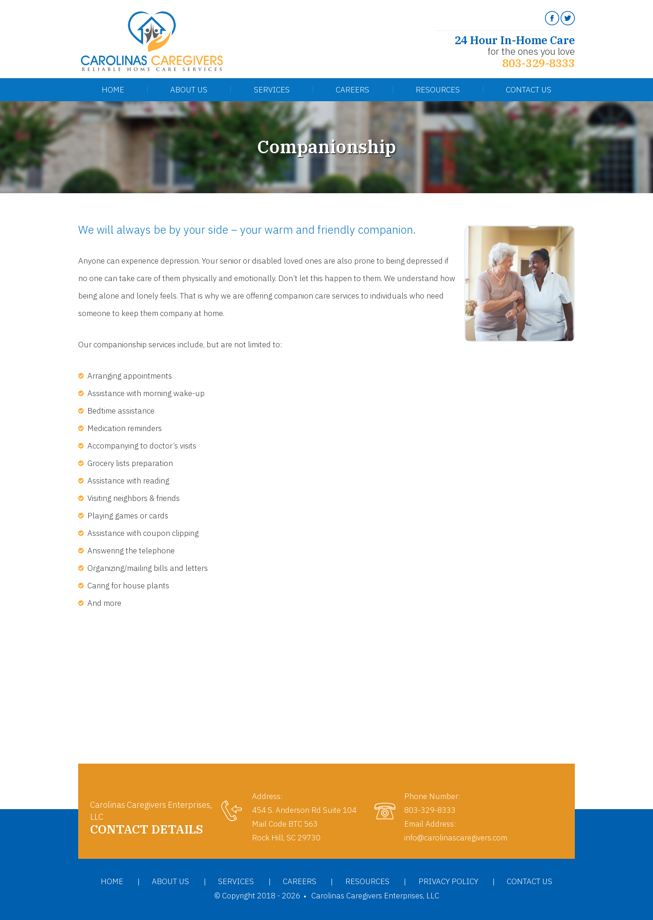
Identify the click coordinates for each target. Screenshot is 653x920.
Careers (352, 90)
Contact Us (528, 90)
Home (113, 90)
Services (272, 90)
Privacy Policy (448, 881)
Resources (438, 90)
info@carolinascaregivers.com (455, 838)
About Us (188, 90)
